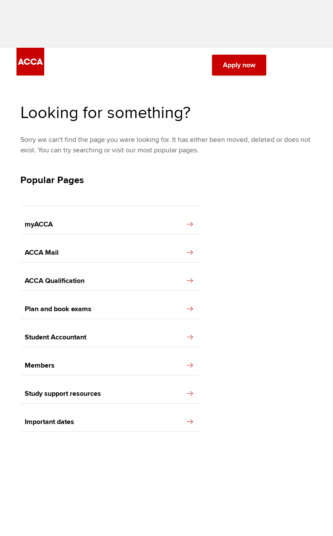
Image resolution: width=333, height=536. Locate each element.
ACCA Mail (109, 252)
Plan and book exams (109, 309)
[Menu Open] (311, 65)
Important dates (109, 422)
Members (109, 365)
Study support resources (109, 393)
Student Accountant (109, 337)
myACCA (109, 224)
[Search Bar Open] (287, 65)
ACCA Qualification (109, 280)
